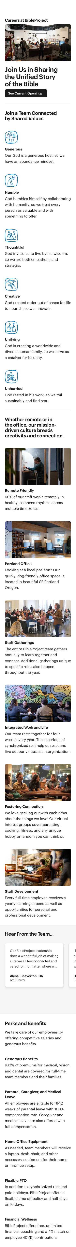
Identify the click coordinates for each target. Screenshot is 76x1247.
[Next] (14, 1004)
